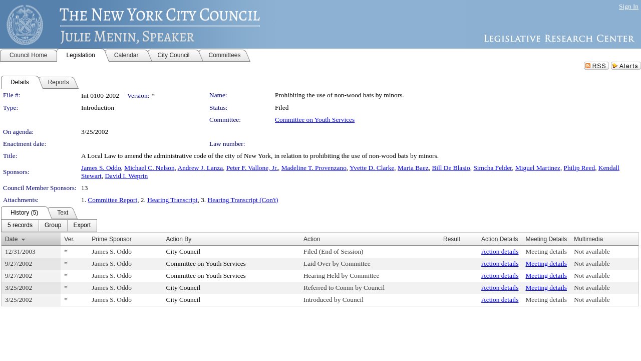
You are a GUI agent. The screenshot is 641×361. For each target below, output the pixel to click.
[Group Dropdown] (53, 226)
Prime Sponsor (111, 239)
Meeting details (546, 251)
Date (11, 239)
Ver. (69, 239)
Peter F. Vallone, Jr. (252, 167)
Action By (179, 239)
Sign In (628, 6)
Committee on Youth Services (315, 119)
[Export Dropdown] (82, 226)
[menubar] (49, 225)
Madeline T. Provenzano (314, 167)
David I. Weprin (126, 175)
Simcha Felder (492, 167)
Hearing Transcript (172, 200)
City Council (183, 251)
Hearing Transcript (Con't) (243, 200)
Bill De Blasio (451, 167)
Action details (499, 251)
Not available (591, 251)
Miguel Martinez (537, 167)
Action (311, 239)
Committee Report (112, 200)
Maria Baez (413, 167)
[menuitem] (20, 226)
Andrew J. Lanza (200, 167)
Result (451, 239)
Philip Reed (579, 167)
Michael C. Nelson (149, 167)
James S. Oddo (101, 167)
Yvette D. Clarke (372, 167)
